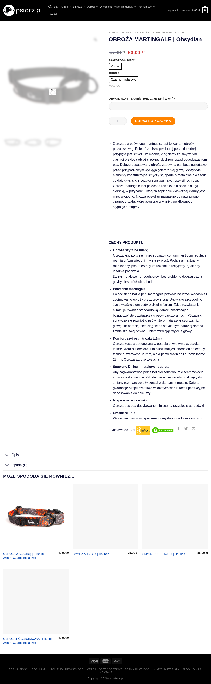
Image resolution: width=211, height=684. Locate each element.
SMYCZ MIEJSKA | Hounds (91, 554)
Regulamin (40, 669)
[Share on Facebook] (178, 428)
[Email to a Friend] (193, 428)
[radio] (115, 66)
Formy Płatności (137, 669)
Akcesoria (106, 6)
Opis (11, 455)
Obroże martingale (168, 32)
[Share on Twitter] (186, 428)
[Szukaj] (50, 7)
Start (56, 6)
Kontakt (53, 14)
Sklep (65, 7)
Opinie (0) (15, 465)
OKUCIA (114, 73)
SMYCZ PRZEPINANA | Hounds (163, 554)
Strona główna (121, 32)
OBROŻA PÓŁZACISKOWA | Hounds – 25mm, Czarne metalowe (29, 640)
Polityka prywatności (67, 669)
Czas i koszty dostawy (104, 669)
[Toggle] (7, 455)
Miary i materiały (125, 7)
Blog (186, 669)
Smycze (79, 7)
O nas (197, 669)
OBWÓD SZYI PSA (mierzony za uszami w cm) (142, 98)
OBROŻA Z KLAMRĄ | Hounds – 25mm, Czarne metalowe (24, 555)
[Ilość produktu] (117, 121)
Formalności (146, 7)
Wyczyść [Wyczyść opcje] (114, 86)
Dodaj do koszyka (153, 121)
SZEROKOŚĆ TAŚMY (122, 59)
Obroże (92, 7)
